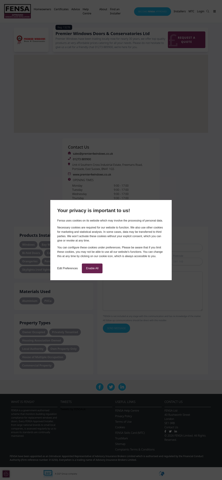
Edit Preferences (67, 268)
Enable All (92, 268)
